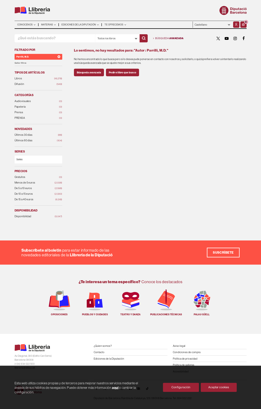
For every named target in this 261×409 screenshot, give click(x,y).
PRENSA (34, 118)
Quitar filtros (20, 63)
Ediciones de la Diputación (109, 358)
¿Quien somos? (103, 346)
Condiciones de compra (187, 352)
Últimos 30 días (34, 135)
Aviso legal (179, 346)
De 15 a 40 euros (34, 199)
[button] (243, 24)
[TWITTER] (218, 38)
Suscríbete (223, 252)
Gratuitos (34, 177)
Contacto (99, 352)
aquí (115, 388)
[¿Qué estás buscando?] (55, 38)
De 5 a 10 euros (34, 188)
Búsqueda (168, 38)
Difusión (34, 84)
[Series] (38, 159)
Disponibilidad (34, 216)
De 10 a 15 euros (34, 194)
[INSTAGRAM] (235, 38)
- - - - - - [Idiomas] (212, 25)
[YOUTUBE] (227, 38)
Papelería (34, 107)
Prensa (34, 112)
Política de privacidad (185, 358)
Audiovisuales (34, 101)
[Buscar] (144, 38)
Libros (34, 78)
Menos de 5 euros (34, 183)
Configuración (180, 387)
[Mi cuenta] (236, 24)
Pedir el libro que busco (122, 72)
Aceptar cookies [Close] (218, 387)
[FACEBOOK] (244, 38)
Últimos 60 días (34, 140)
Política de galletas (183, 365)
